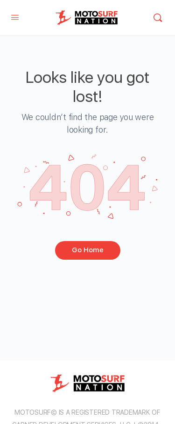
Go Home (88, 250)
